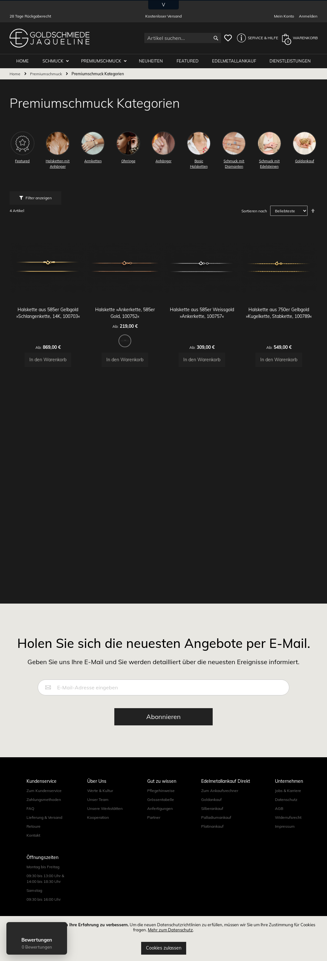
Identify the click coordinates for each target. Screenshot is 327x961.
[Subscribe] (163, 723)
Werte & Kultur (100, 797)
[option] (125, 335)
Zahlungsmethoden (44, 806)
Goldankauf (211, 806)
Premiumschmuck (105, 61)
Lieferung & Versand (44, 824)
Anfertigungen (160, 815)
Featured (190, 61)
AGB (279, 815)
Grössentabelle (160, 806)
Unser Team (98, 806)
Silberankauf (212, 815)
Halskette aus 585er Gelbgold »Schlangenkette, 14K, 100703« (48, 310)
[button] (255, 38)
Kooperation (98, 824)
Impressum (285, 833)
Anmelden (308, 16)
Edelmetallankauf (235, 61)
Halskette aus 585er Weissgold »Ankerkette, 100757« (202, 310)
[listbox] (125, 336)
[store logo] (49, 38)
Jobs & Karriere (288, 797)
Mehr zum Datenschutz (170, 929)
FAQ (30, 815)
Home (15, 74)
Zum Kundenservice (44, 797)
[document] (163, 938)
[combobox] (182, 38)
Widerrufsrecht (288, 824)
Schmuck (58, 61)
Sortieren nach (254, 211)
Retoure (34, 833)
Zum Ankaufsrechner (219, 797)
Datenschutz (286, 806)
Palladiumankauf (216, 824)
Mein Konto (284, 16)
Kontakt (33, 842)
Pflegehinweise (161, 797)
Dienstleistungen (290, 61)
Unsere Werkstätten (105, 815)
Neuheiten (154, 61)
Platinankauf (212, 833)
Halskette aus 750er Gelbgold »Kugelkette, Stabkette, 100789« (279, 310)
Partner (153, 824)
